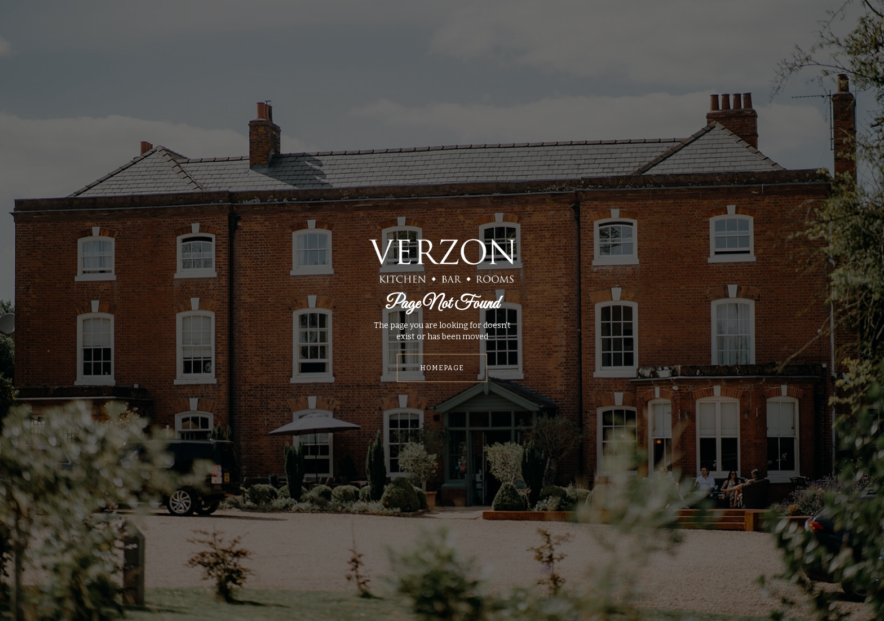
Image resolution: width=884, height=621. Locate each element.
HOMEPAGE (442, 368)
